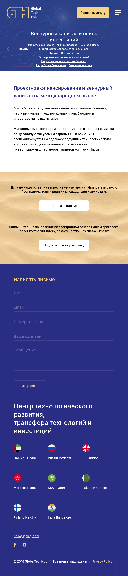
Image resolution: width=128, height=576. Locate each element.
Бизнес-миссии (89, 44)
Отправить (30, 386)
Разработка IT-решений (51, 65)
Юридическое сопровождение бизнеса (64, 49)
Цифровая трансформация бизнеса (63, 61)
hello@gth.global (26, 536)
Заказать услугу (93, 13)
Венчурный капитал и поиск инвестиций (63, 57)
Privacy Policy (102, 561)
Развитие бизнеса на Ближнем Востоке (52, 44)
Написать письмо (64, 206)
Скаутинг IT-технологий (64, 53)
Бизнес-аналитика (80, 65)
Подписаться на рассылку (64, 245)
